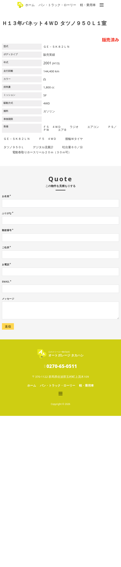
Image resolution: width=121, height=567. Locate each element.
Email (6, 432)
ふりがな (7, 364)
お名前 (5, 347)
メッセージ (8, 449)
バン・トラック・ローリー (57, 5)
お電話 (5, 415)
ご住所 (5, 398)
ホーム (30, 5)
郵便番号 (7, 381)
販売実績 (49, 206)
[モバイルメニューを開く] (102, 4)
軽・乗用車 (88, 5)
